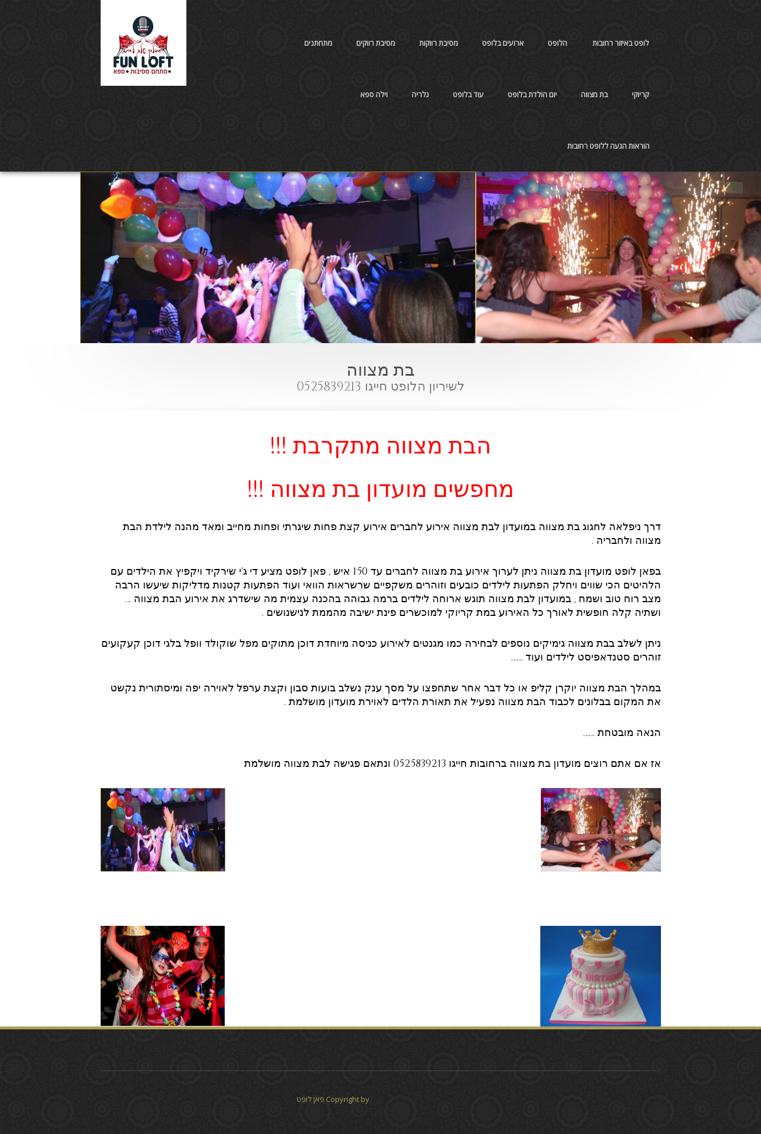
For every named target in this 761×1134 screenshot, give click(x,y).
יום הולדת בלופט (532, 94)
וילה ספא (374, 94)
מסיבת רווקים (375, 43)
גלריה (420, 94)
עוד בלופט (468, 94)
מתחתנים (318, 43)
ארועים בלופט (503, 43)
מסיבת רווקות (438, 43)
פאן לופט (310, 1099)
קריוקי (640, 94)
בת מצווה (594, 94)
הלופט (557, 43)
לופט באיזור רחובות (620, 43)
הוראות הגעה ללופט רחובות (608, 146)
